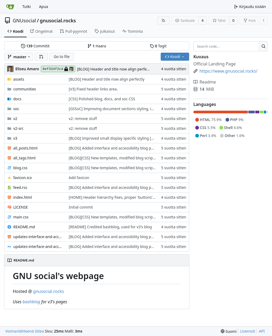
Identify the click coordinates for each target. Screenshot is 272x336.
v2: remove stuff (83, 118)
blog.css (20, 167)
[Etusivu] (10, 6)
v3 (15, 138)
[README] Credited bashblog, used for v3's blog (110, 226)
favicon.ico (22, 177)
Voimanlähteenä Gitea (24, 331)
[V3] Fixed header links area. (93, 89)
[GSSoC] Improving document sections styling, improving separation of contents (138, 108)
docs (17, 98)
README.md (24, 226)
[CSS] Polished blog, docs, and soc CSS (102, 98)
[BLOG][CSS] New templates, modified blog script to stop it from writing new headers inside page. (154, 157)
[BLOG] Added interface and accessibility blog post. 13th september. (128, 148)
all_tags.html (24, 157)
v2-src (18, 128)
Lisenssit (247, 331)
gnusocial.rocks (58, 20)
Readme (204, 82)
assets (18, 79)
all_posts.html (25, 148)
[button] (41, 57)
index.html (22, 197)
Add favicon (79, 177)
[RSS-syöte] (163, 20)
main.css (20, 216)
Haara (96, 45)
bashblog (31, 302)
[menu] (228, 331)
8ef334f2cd (58, 69)
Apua (43, 6)
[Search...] (263, 46)
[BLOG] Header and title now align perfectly (115, 69)
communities (24, 89)
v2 (15, 118)
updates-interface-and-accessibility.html (38, 236)
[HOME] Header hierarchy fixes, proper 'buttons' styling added (123, 197)
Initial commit (81, 207)
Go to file (61, 56)
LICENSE (20, 207)
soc (16, 108)
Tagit (158, 45)
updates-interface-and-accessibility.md (38, 246)
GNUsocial (24, 20)
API (262, 331)
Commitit (35, 45)
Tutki (26, 6)
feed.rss (20, 187)
